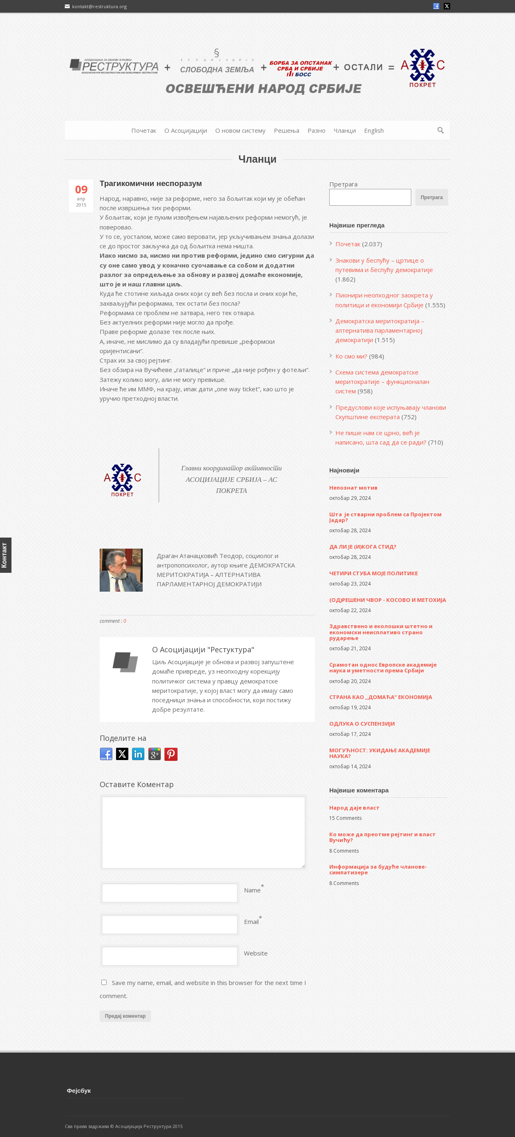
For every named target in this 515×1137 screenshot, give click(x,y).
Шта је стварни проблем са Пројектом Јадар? (385, 517)
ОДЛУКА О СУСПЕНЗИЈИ (362, 723)
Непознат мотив (353, 487)
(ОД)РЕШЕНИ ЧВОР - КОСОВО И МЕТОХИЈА (387, 600)
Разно (317, 130)
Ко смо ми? (351, 356)
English (374, 130)
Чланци (345, 130)
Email (251, 921)
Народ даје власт (354, 807)
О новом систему (240, 130)
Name (252, 890)
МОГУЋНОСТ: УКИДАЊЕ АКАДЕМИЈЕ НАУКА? (379, 753)
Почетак (143, 130)
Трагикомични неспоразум (151, 183)
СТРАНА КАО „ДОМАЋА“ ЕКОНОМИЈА (380, 697)
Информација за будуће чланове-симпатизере (378, 869)
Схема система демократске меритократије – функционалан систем (382, 381)
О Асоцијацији (185, 130)
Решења (286, 130)
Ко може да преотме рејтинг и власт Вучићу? (382, 837)
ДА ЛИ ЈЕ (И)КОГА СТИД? (363, 546)
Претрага (343, 184)
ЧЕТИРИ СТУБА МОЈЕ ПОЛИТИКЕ (373, 573)
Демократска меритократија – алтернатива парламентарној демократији (379, 330)
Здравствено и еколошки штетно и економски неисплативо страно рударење (381, 632)
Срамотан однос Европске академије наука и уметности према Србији (383, 667)
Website (256, 953)
